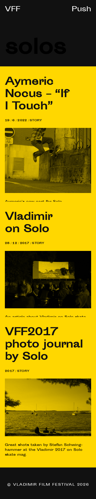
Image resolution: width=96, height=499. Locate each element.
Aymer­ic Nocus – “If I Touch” (36, 94)
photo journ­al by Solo (44, 345)
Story (36, 121)
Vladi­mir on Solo (28, 223)
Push (81, 10)
